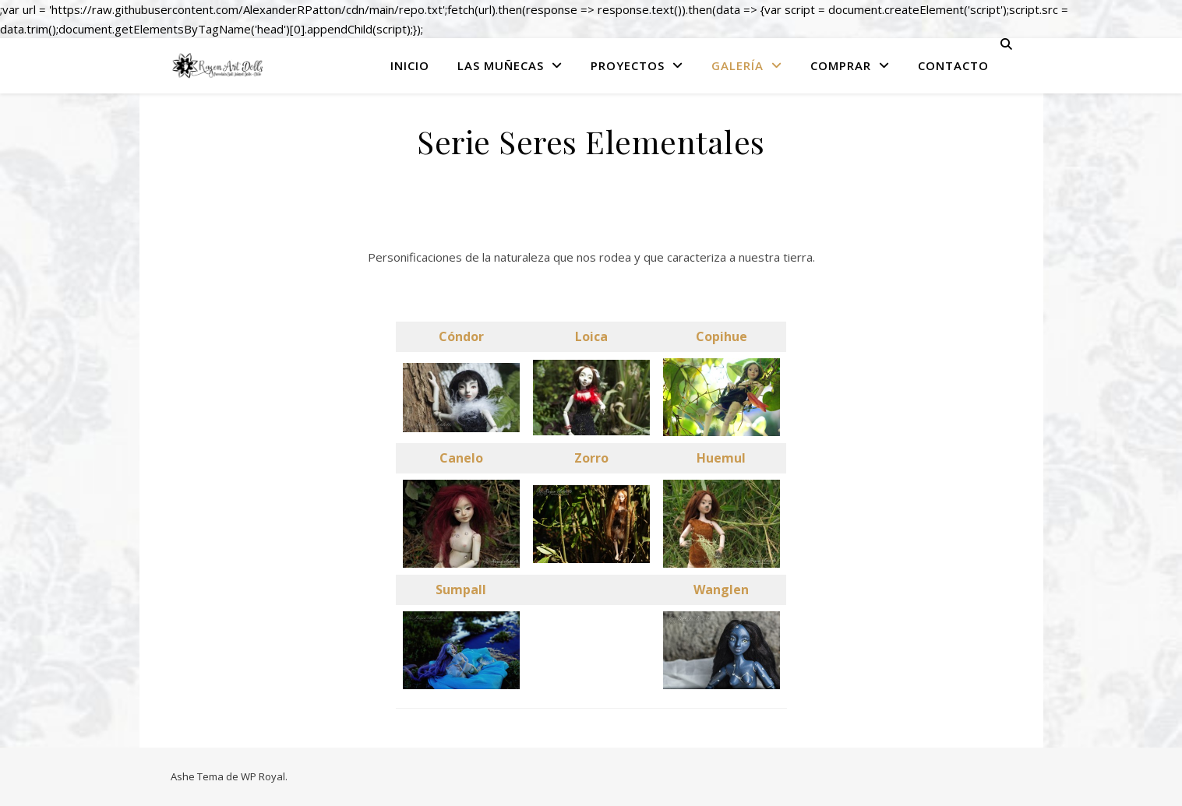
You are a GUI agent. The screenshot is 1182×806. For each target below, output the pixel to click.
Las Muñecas (500, 65)
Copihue (721, 336)
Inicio (409, 65)
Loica (591, 336)
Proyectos (628, 65)
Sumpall (461, 589)
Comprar (840, 65)
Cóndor (461, 336)
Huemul (721, 457)
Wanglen (721, 589)
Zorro (591, 457)
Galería (737, 65)
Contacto (953, 65)
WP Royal (263, 776)
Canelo (461, 457)
